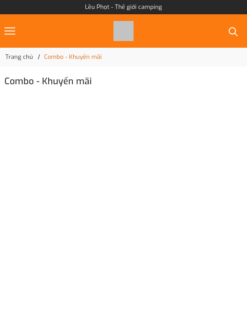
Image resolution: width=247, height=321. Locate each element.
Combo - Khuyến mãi (48, 81)
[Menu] (9, 31)
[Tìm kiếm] (233, 31)
